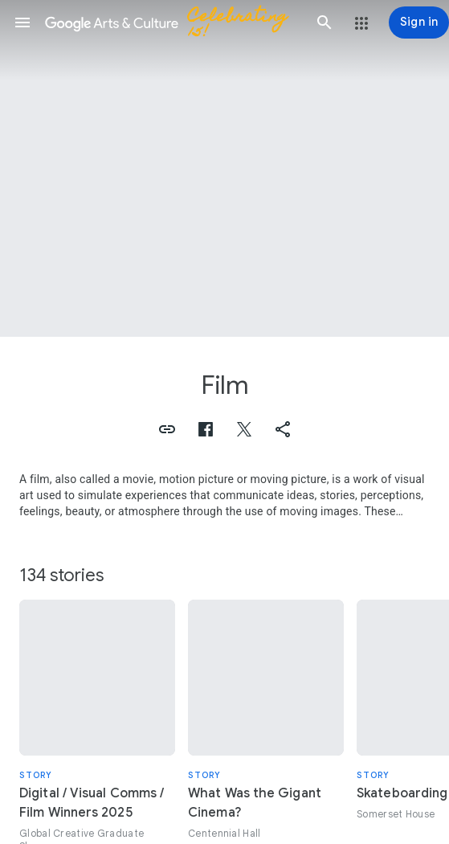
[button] (22, 22)
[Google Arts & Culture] (173, 22)
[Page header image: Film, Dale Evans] (224, 168)
